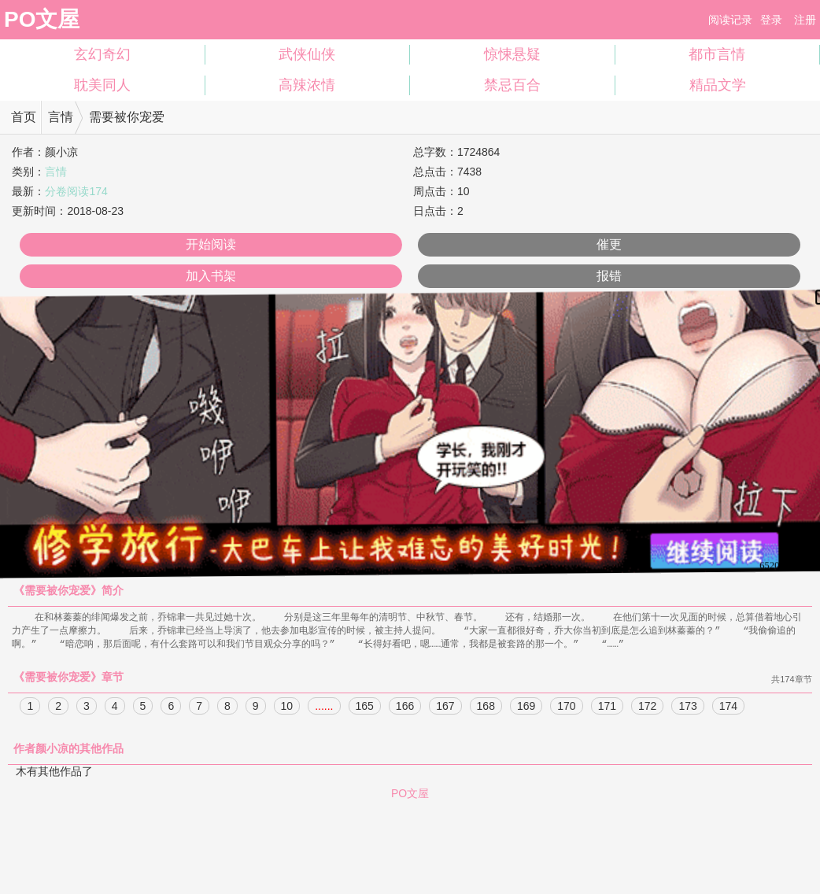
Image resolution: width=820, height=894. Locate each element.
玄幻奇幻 (102, 54)
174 (728, 708)
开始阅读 (211, 244)
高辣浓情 (307, 85)
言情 (60, 117)
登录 (771, 19)
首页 (23, 117)
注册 (805, 19)
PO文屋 (41, 19)
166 (405, 708)
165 (365, 708)
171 (607, 708)
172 (647, 708)
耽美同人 (102, 85)
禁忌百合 (512, 85)
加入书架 (211, 276)
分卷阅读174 (76, 191)
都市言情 (717, 54)
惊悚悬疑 (512, 54)
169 (526, 708)
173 (687, 708)
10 (287, 708)
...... (324, 708)
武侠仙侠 (307, 54)
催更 (609, 244)
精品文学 (717, 85)
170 (566, 708)
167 (445, 708)
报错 (609, 276)
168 (486, 708)
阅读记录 (730, 19)
